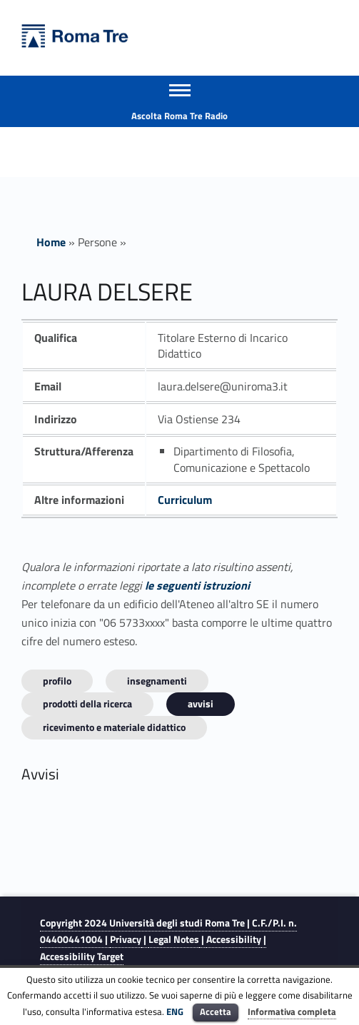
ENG (174, 1011)
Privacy (125, 939)
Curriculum (185, 499)
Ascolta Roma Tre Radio (179, 115)
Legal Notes (173, 939)
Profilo (57, 680)
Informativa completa (292, 1011)
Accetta (215, 1011)
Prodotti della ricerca (87, 703)
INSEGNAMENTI (157, 680)
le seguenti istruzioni (197, 585)
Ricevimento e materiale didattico (114, 726)
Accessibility (233, 939)
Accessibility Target (81, 956)
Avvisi (200, 703)
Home (51, 242)
